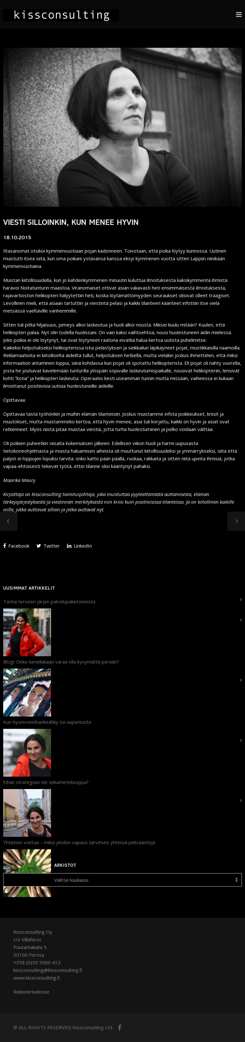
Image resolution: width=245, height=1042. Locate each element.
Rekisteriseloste (31, 991)
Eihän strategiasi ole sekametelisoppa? (46, 782)
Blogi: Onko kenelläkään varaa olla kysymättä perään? (61, 661)
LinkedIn (79, 546)
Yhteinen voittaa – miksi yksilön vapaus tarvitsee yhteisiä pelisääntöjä (79, 842)
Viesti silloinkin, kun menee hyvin (71, 223)
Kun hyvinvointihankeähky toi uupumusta (47, 722)
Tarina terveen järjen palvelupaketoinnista (49, 601)
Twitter (48, 546)
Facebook (16, 546)
